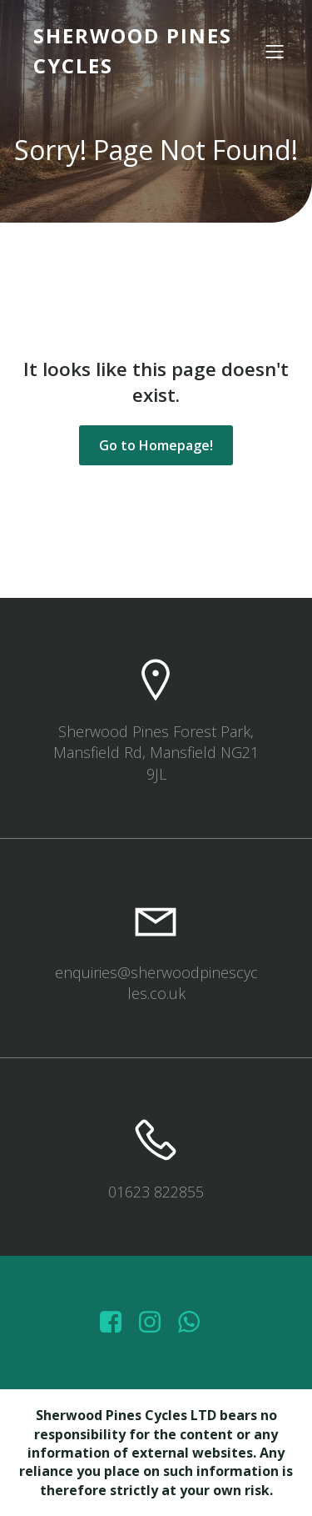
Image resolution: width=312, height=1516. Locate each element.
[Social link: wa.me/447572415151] (195, 1322)
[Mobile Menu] (274, 50)
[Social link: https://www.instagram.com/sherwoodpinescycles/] (156, 1322)
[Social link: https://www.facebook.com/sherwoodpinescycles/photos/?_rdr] (116, 1322)
